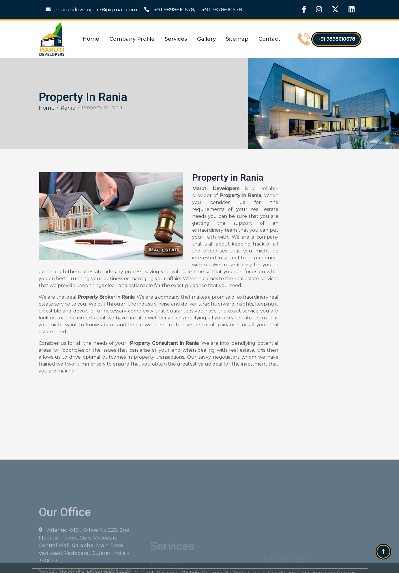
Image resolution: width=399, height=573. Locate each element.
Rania (68, 108)
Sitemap (237, 39)
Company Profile (132, 39)
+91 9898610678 (169, 9)
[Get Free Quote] (322, 265)
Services (176, 39)
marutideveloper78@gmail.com (91, 9)
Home (91, 39)
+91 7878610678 (222, 9)
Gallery (206, 39)
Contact (269, 39)
